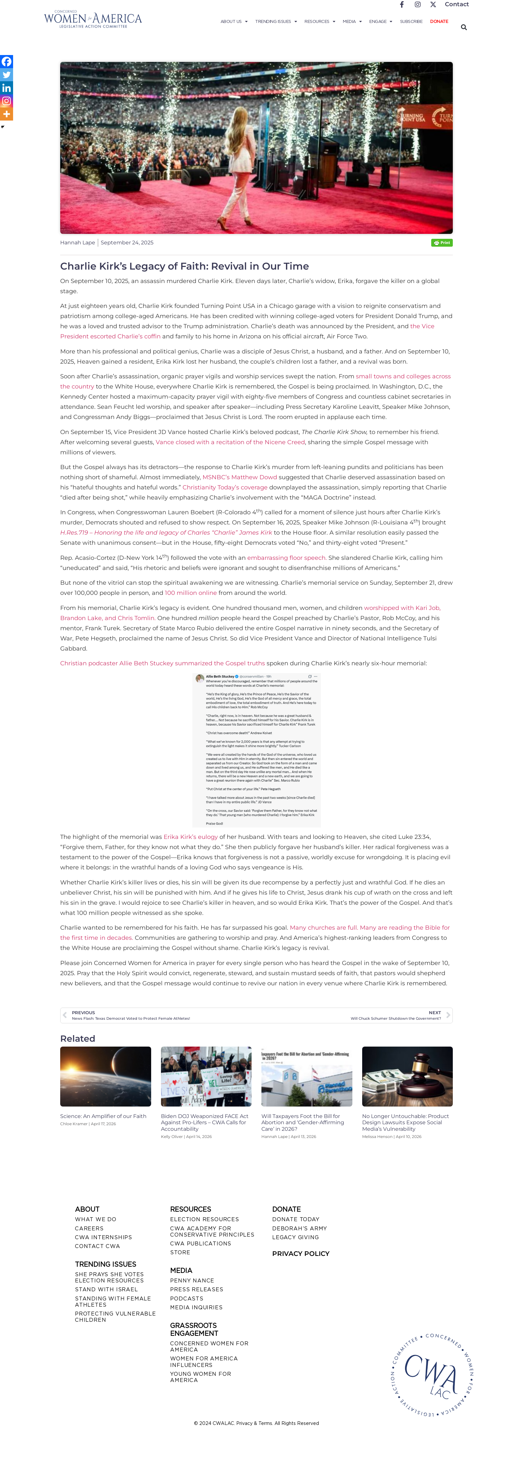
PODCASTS (186, 1299)
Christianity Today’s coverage (225, 487)
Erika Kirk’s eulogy (191, 837)
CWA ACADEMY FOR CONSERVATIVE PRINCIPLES (212, 1231)
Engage (380, 21)
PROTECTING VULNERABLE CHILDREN (115, 1317)
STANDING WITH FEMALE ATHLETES (113, 1302)
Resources (320, 21)
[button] (463, 27)
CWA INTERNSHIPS (103, 1237)
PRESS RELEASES (196, 1289)
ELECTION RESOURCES (204, 1219)
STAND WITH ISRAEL (106, 1289)
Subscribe (411, 21)
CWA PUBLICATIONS (200, 1244)
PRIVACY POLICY (300, 1254)
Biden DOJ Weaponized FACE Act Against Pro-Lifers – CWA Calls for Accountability (205, 1122)
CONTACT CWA (97, 1246)
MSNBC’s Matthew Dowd (240, 477)
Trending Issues (276, 21)
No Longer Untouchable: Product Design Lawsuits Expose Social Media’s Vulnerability (405, 1122)
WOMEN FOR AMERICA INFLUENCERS (204, 1361)
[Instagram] (6, 100)
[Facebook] (6, 61)
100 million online (191, 593)
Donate (439, 21)
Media (352, 21)
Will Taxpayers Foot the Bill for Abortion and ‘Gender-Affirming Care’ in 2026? (302, 1122)
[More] (6, 114)
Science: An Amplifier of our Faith (103, 1116)
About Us (234, 21)
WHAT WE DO (95, 1219)
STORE (180, 1252)
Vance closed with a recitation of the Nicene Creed (230, 442)
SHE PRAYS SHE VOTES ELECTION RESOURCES (109, 1277)
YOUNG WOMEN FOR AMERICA (200, 1377)
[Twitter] (6, 74)
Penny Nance (192, 1281)
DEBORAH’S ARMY (299, 1228)
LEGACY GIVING (295, 1237)
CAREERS (89, 1228)
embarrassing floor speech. (287, 557)
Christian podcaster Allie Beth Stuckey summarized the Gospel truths (162, 663)
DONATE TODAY (296, 1219)
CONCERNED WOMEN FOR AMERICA (209, 1346)
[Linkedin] (6, 87)
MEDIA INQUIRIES (196, 1307)
